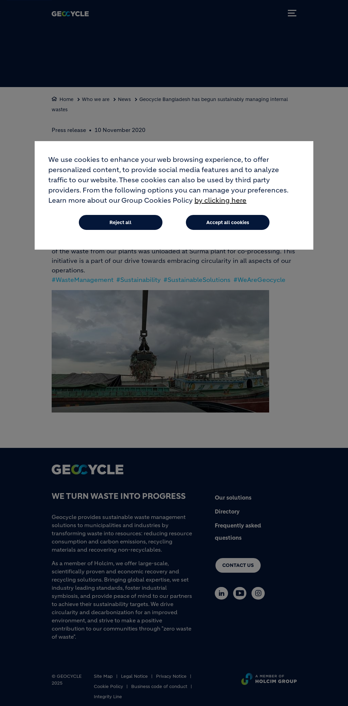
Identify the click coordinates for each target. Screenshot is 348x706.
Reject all (120, 224)
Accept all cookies (227, 224)
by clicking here (220, 202)
